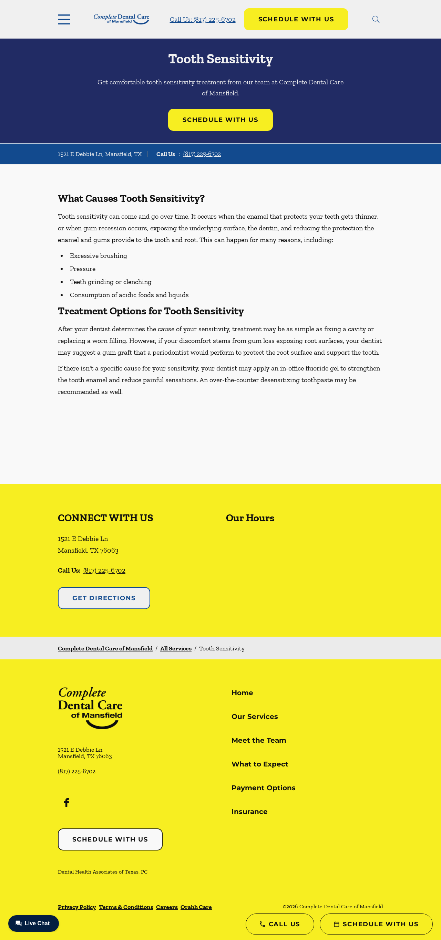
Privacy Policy (77, 907)
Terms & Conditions (126, 907)
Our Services (255, 716)
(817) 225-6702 (202, 154)
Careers (167, 907)
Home (242, 693)
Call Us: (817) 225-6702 (203, 19)
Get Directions (104, 598)
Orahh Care (196, 907)
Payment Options (264, 788)
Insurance (250, 811)
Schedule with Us (296, 19)
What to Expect (260, 764)
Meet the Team (259, 740)
